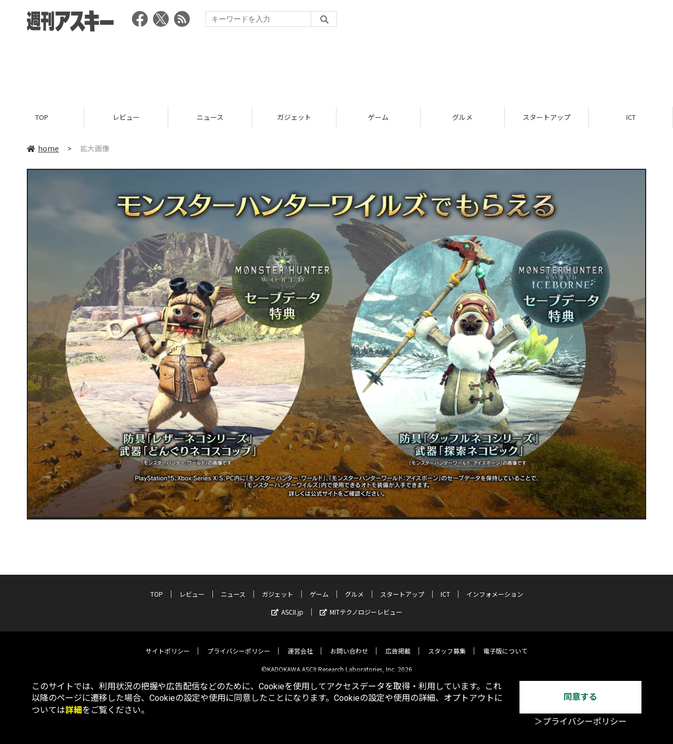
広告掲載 (398, 642)
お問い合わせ (349, 642)
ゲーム (378, 117)
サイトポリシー (168, 642)
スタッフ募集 (447, 642)
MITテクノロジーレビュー (361, 603)
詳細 (73, 710)
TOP (41, 117)
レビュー (126, 117)
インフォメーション (494, 586)
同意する (580, 697)
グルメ (462, 117)
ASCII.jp (287, 603)
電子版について (505, 642)
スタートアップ (546, 117)
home (43, 148)
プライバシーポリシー (238, 642)
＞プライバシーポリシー (580, 722)
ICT (631, 117)
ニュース (210, 117)
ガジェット (294, 117)
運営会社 (300, 642)
